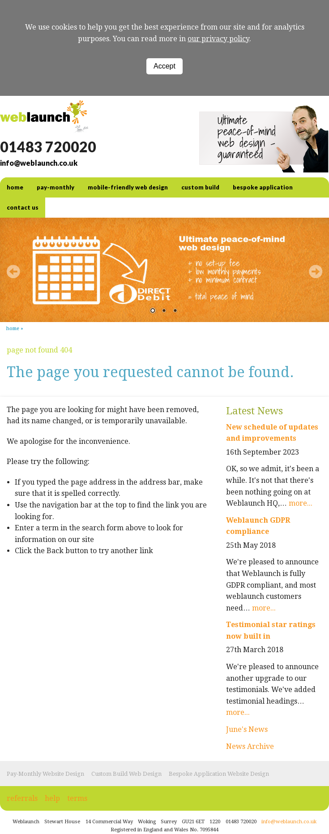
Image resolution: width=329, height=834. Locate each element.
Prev (13, 271)
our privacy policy (218, 38)
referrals (22, 798)
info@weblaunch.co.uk (38, 163)
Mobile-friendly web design (128, 187)
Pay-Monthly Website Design (45, 773)
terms (77, 798)
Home (12, 328)
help (52, 798)
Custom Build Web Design (126, 773)
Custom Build (200, 187)
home (15, 187)
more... (300, 503)
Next (315, 271)
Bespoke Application (263, 187)
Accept (164, 66)
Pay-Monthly (55, 187)
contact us (22, 207)
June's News (247, 729)
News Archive (250, 746)
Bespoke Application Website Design (219, 773)
